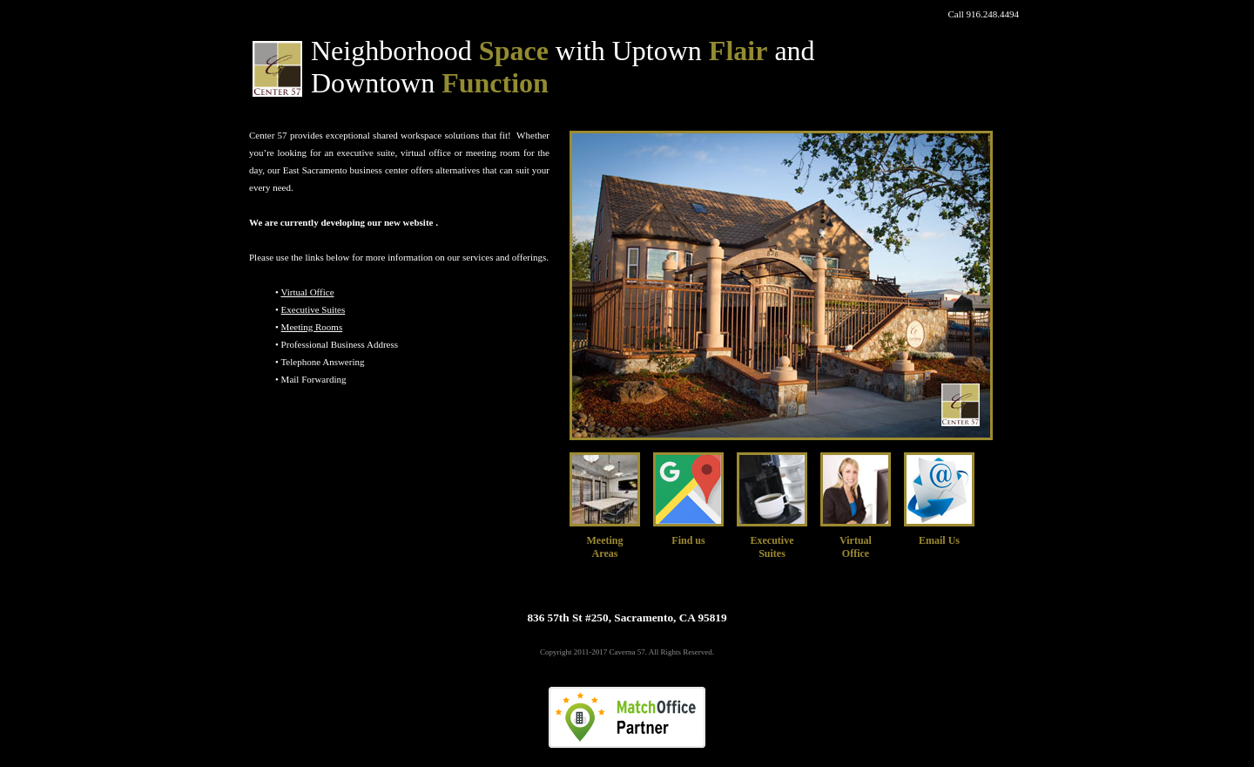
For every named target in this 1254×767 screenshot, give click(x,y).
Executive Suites (313, 309)
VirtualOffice (855, 547)
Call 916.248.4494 (983, 14)
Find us (688, 540)
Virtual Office (307, 292)
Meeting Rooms (312, 327)
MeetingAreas (605, 547)
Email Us (939, 540)
